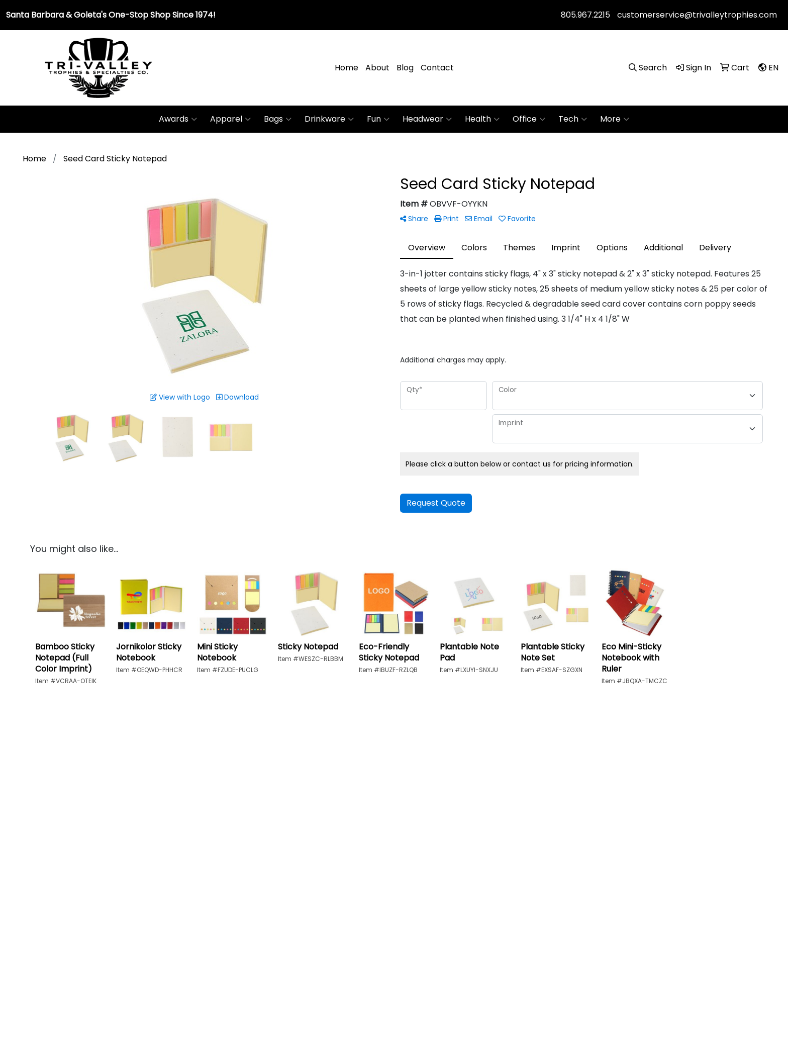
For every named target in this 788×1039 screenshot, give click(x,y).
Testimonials (466, 805)
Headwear (427, 119)
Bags (277, 119)
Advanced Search (573, 805)
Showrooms (561, 827)
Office (529, 119)
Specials (554, 784)
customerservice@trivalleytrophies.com (697, 15)
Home (346, 67)
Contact (437, 67)
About (377, 67)
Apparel (230, 119)
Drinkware (329, 119)
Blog (405, 67)
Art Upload (656, 784)
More (614, 119)
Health (482, 119)
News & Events (471, 827)
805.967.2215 (585, 15)
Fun (378, 119)
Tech (572, 119)
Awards (178, 119)
